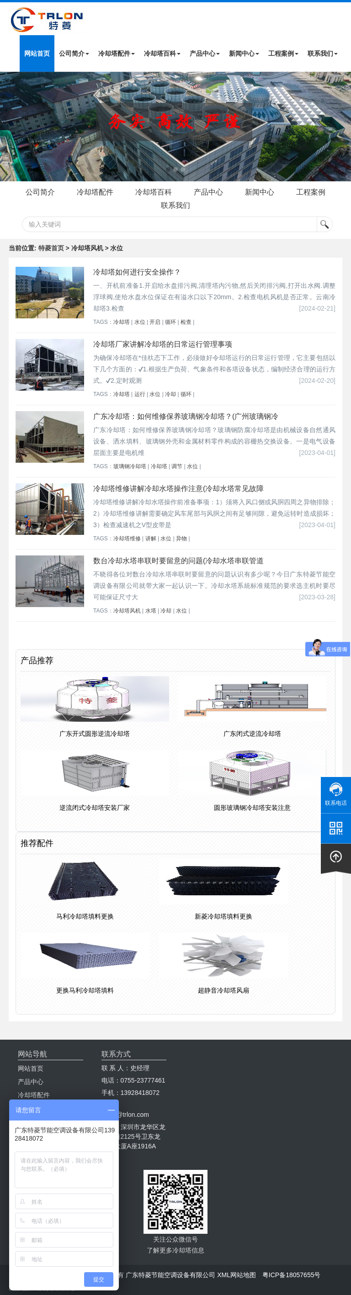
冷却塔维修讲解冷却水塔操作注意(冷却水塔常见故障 (178, 488)
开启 (154, 322)
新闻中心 (244, 53)
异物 (181, 538)
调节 (176, 466)
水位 (139, 322)
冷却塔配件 (116, 53)
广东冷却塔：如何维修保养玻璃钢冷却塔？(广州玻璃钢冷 (185, 416)
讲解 (150, 538)
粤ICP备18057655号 (291, 1275)
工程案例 (283, 53)
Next (9, 126)
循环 (170, 322)
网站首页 (37, 53)
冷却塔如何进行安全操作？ (137, 272)
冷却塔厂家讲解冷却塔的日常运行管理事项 (162, 344)
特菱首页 (51, 248)
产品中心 (205, 53)
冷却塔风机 (127, 611)
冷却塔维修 (127, 538)
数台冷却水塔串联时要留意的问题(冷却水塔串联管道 (178, 561)
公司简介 (74, 53)
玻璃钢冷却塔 (129, 466)
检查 (186, 322)
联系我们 (323, 53)
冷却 (170, 394)
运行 (139, 394)
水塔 (150, 611)
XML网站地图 (236, 1275)
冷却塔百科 (162, 53)
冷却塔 (121, 322)
